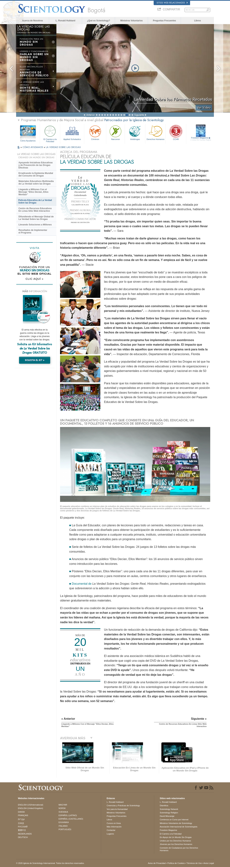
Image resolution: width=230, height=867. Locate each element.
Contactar (111, 830)
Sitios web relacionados (172, 2)
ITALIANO (63, 826)
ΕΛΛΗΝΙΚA (64, 822)
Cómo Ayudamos (28, 141)
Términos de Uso (194, 863)
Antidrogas (135, 132)
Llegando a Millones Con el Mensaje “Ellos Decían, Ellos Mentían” (33, 192)
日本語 (21, 823)
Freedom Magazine (201, 139)
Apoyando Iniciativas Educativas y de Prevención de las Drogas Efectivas (35, 165)
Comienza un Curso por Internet (174, 819)
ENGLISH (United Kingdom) (30, 808)
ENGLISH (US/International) (30, 805)
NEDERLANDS (25, 834)
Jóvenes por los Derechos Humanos (176, 844)
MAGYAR (63, 805)
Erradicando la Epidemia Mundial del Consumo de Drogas (35, 174)
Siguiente (139, 115)
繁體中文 (22, 830)
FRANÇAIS (23, 815)
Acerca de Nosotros (32, 20)
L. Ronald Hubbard (65, 20)
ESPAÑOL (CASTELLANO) (71, 819)
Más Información (114, 827)
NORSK (62, 808)
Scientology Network (169, 809)
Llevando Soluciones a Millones (35, 224)
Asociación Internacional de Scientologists (178, 827)
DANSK (21, 812)
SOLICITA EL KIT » (34, 360)
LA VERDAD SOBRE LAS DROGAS (63, 147)
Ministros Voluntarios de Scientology (176, 823)
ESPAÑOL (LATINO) (68, 815)
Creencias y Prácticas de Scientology (123, 805)
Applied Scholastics (72, 132)
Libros (197, 20)
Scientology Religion (169, 813)
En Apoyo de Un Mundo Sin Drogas (176, 837)
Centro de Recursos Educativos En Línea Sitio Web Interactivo (35, 209)
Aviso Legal (208, 863)
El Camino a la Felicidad (50, 133)
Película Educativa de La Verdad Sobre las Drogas (35, 201)
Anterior (90, 115)
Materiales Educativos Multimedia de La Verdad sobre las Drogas (36, 182)
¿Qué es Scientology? (98, 20)
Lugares (110, 834)
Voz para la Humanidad (117, 809)
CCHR (176, 132)
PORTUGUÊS (65, 829)
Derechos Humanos (155, 132)
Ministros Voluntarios (131, 20)
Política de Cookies (176, 863)
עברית (21, 819)
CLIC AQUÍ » (35, 278)
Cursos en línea (114, 823)
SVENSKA (63, 812)
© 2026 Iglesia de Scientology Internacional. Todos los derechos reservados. (50, 863)
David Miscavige (167, 816)
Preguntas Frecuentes (164, 20)
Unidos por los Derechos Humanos (175, 841)
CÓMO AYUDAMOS (33, 147)
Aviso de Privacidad (157, 863)
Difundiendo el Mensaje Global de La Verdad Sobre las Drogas (36, 217)
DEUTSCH (23, 837)
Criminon (95, 132)
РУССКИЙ (22, 827)
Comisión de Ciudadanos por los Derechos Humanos (179, 849)
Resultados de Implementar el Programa (32, 231)
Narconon (115, 132)
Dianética (164, 805)
